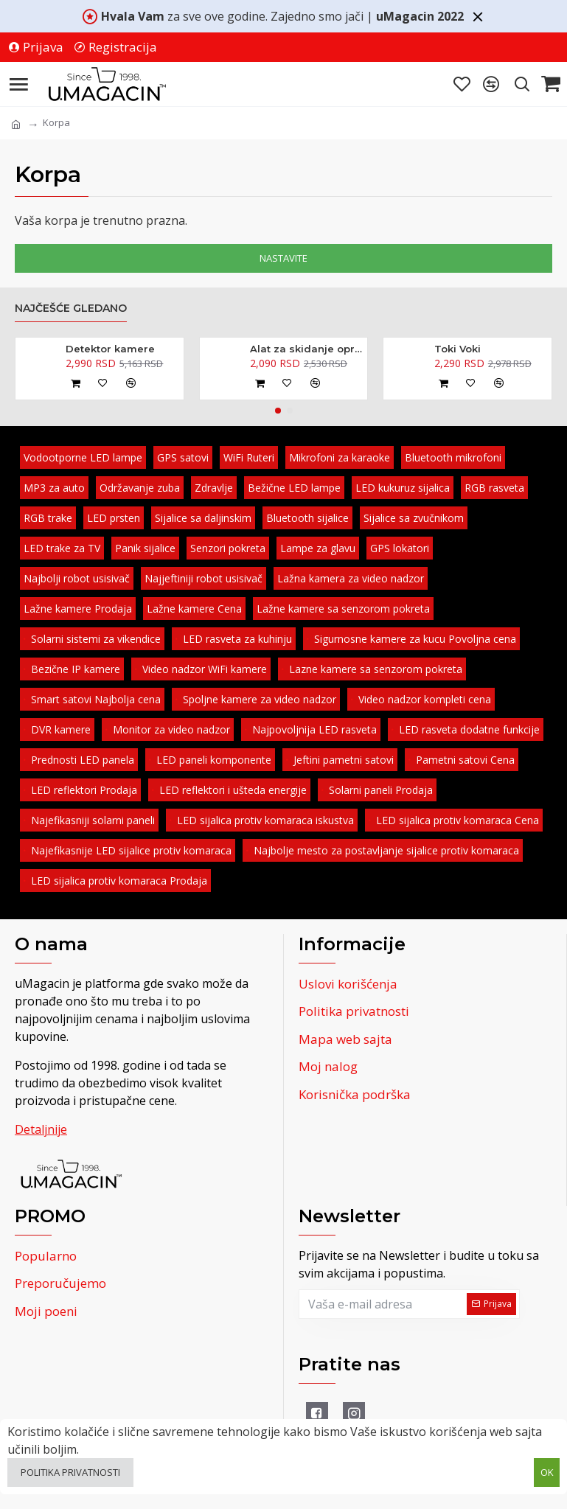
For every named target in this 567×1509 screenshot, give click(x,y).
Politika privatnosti (70, 1472)
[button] (278, 411)
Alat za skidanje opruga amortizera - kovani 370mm (306, 349)
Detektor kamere (110, 349)
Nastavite (283, 258)
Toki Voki (457, 349)
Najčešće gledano (71, 308)
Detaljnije (41, 1129)
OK (547, 1472)
